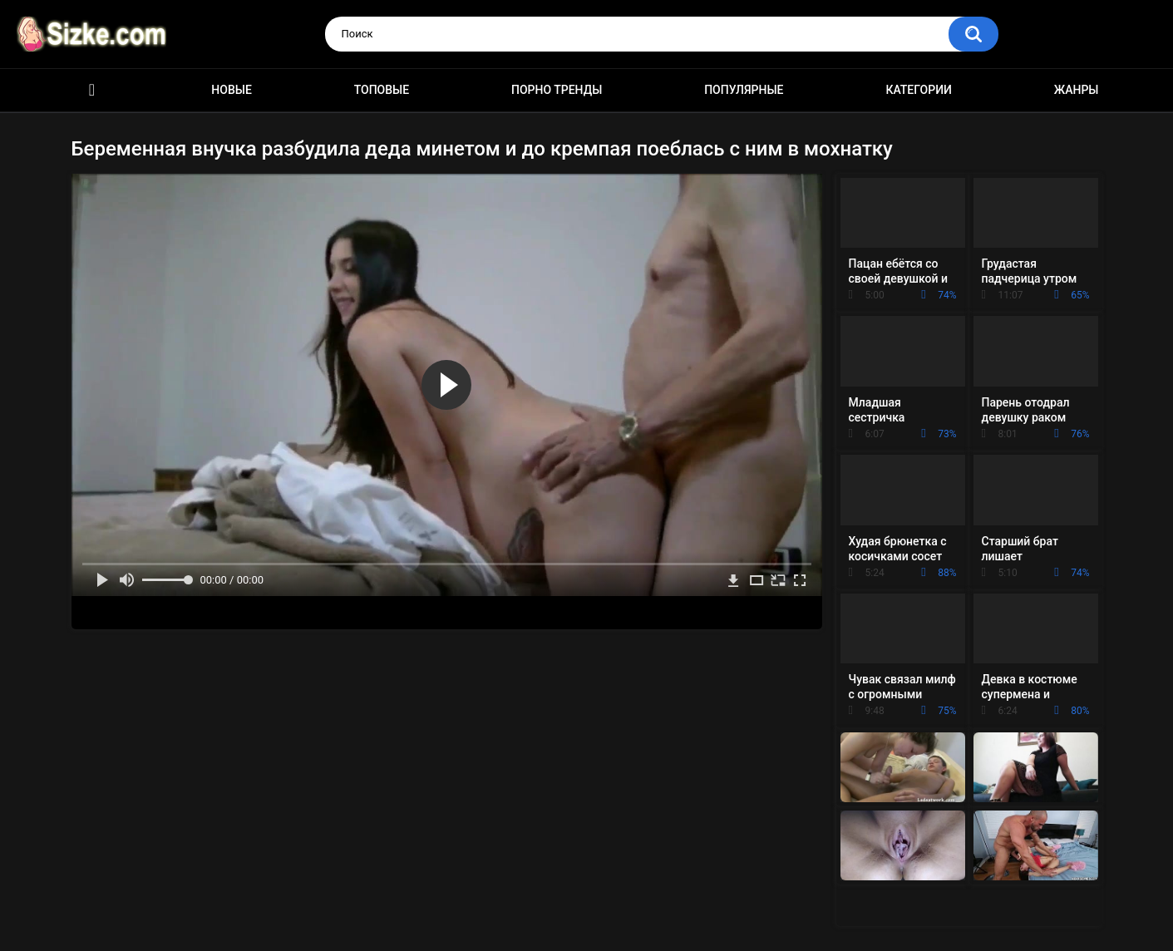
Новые (231, 89)
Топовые (381, 89)
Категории (918, 89)
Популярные (743, 89)
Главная (92, 90)
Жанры (1076, 89)
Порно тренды (556, 89)
